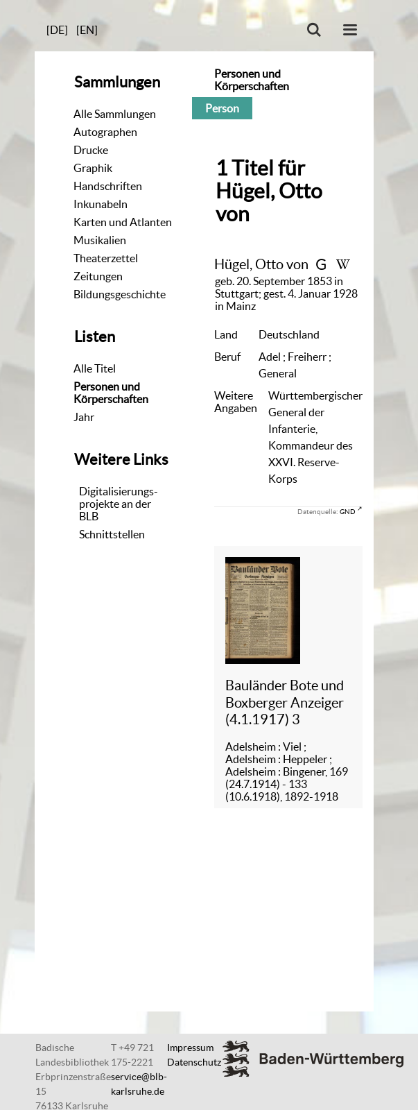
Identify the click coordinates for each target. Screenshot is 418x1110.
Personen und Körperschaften (110, 392)
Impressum (190, 1047)
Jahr (83, 417)
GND (348, 511)
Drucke (90, 150)
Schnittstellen (112, 534)
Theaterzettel (105, 258)
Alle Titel (94, 368)
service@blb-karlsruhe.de (139, 1084)
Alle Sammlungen (114, 114)
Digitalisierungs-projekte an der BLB (118, 503)
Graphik (92, 168)
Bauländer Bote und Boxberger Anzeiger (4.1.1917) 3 (284, 702)
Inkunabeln (100, 204)
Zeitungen (98, 276)
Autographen (105, 132)
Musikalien (99, 240)
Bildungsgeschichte (119, 294)
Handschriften (107, 186)
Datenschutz (194, 1062)
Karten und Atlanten (122, 222)
